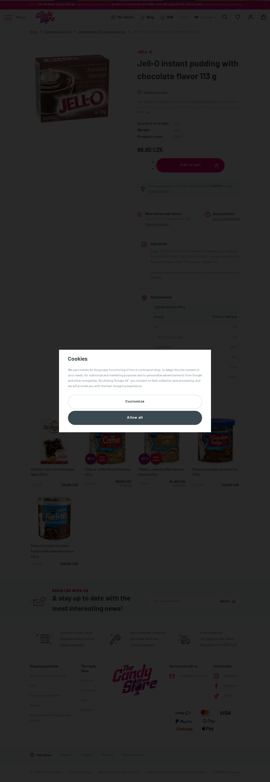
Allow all (135, 418)
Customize (135, 401)
